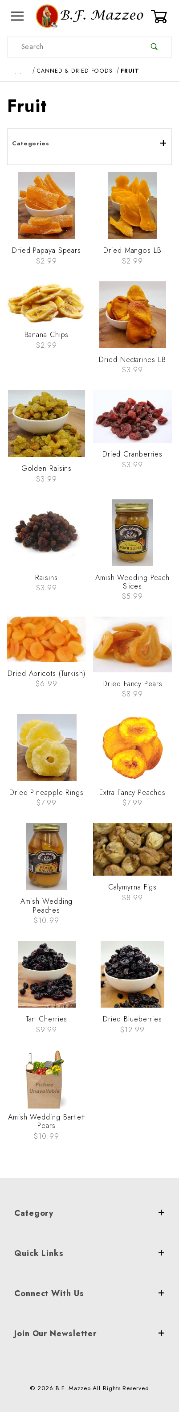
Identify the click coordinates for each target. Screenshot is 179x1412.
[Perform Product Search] (154, 47)
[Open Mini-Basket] (161, 16)
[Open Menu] (17, 16)
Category (89, 1213)
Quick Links (89, 1253)
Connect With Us (89, 1293)
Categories (89, 143)
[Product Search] (72, 47)
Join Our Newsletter (89, 1333)
